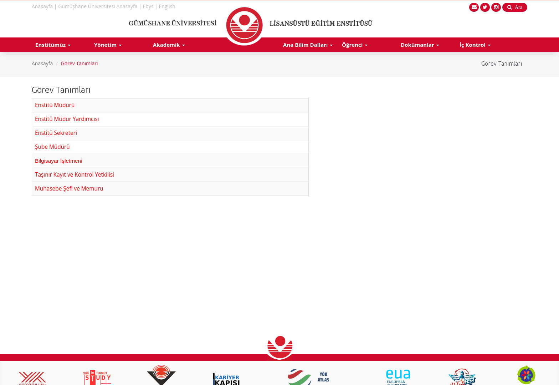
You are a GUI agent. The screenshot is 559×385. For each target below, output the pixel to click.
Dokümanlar (420, 44)
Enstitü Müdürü (55, 105)
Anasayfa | (44, 6)
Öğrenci (355, 44)
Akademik (169, 44)
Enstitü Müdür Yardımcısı (67, 119)
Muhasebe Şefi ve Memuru (69, 188)
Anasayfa (42, 63)
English (167, 6)
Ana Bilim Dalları (308, 44)
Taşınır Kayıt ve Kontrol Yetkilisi (74, 174)
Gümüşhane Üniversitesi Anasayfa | (100, 6)
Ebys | (150, 6)
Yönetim (108, 44)
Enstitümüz (53, 44)
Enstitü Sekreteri (56, 133)
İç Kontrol (475, 44)
